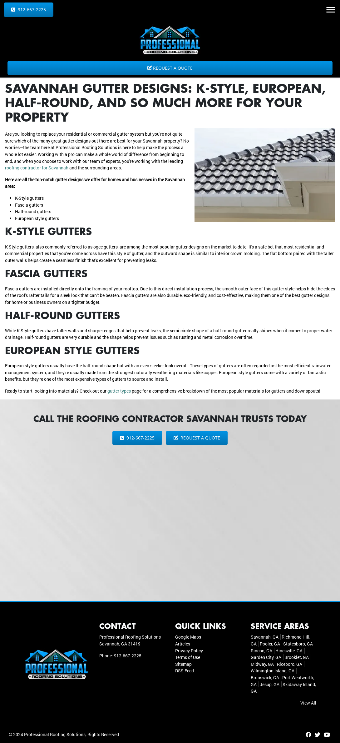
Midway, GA (262, 664)
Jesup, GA (269, 684)
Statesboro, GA (298, 644)
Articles (182, 644)
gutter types (119, 391)
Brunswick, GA (265, 677)
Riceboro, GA (289, 664)
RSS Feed (184, 671)
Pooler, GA (270, 644)
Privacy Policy (189, 651)
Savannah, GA (264, 637)
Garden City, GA (266, 657)
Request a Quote (170, 68)
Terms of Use (187, 657)
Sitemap (183, 664)
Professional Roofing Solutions (55, 734)
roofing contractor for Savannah (36, 168)
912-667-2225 (28, 10)
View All (308, 703)
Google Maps (188, 637)
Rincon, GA (261, 651)
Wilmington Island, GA (272, 671)
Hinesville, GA (289, 651)
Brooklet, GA (296, 657)
